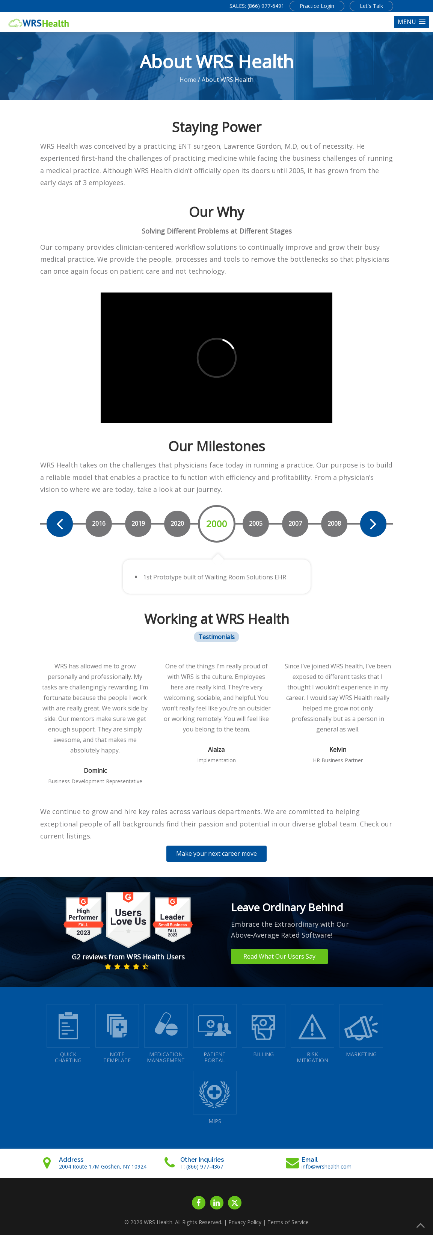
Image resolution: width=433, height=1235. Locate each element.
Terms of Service (288, 1222)
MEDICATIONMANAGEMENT (166, 1034)
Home (188, 79)
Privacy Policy (244, 1222)
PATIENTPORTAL (215, 1034)
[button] (411, 22)
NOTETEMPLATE (117, 1034)
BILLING (263, 1031)
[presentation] (60, 524)
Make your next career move (216, 853)
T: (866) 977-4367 (201, 1166)
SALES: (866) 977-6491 (256, 5)
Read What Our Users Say (279, 956)
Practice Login (317, 5)
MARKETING (361, 1031)
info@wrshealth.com (327, 1166)
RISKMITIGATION (312, 1034)
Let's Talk (371, 5)
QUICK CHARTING (68, 1034)
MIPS (215, 1098)
